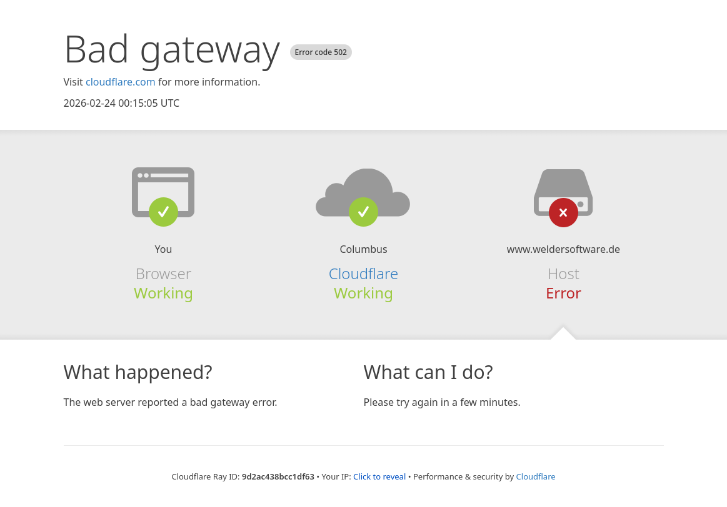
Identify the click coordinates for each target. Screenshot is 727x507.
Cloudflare (363, 273)
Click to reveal (379, 476)
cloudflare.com (121, 82)
